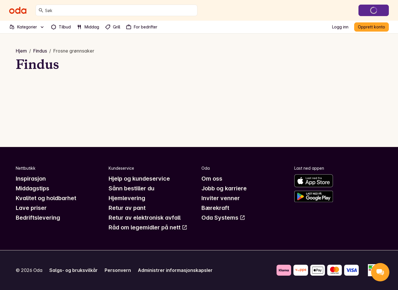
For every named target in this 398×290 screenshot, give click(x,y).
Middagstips (32, 188)
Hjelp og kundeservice (139, 178)
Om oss (211, 178)
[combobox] (120, 10)
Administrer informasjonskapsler (175, 270)
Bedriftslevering (38, 217)
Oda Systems (223, 217)
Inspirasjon (31, 178)
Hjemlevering (127, 198)
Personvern (118, 270)
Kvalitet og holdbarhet (46, 198)
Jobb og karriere (224, 188)
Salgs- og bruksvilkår (73, 270)
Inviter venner (220, 198)
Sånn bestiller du (131, 188)
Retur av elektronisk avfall (145, 217)
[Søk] (41, 10)
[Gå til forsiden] (17, 10)
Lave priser (31, 207)
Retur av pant (127, 207)
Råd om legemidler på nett (148, 227)
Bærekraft (215, 207)
